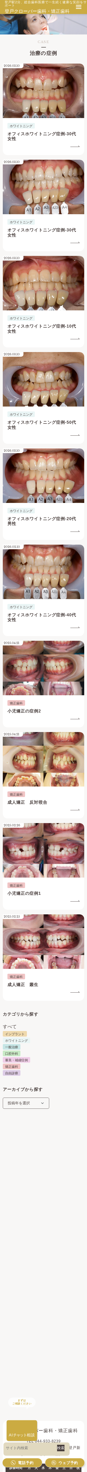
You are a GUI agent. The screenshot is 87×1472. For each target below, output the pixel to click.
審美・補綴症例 (16, 1060)
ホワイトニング (16, 1040)
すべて (10, 1026)
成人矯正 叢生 (23, 984)
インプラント (15, 1034)
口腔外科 (11, 1053)
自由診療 (11, 1073)
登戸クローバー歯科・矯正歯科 (37, 11)
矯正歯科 (11, 1066)
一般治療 (11, 1047)
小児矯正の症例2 (24, 711)
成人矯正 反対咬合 (27, 802)
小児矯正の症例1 (24, 893)
